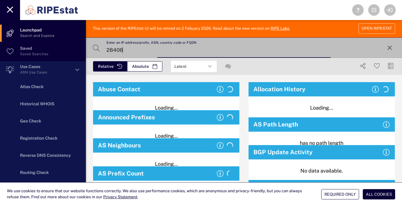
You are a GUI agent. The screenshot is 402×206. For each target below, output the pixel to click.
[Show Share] (363, 66)
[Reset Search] (390, 48)
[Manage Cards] (391, 66)
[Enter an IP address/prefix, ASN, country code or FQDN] (243, 48)
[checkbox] (228, 66)
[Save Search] (377, 66)
